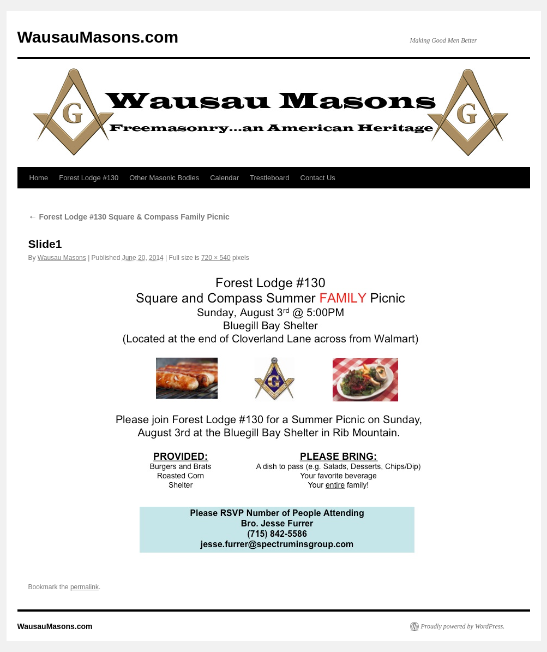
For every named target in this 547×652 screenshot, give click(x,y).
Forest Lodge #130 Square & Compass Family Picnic (129, 216)
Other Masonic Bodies (164, 178)
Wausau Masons (62, 258)
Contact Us (317, 178)
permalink (84, 587)
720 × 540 (216, 258)
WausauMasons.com (98, 37)
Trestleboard (270, 178)
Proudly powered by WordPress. (463, 626)
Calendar (224, 178)
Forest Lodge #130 (88, 178)
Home (39, 178)
